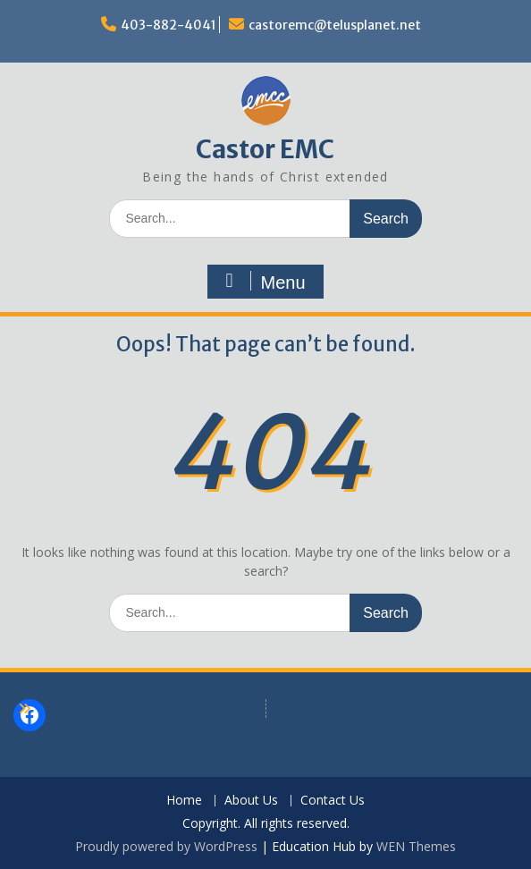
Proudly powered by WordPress (166, 846)
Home (184, 800)
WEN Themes (416, 846)
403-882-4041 (168, 25)
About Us (251, 800)
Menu (263, 281)
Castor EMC (265, 149)
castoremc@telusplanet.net (335, 25)
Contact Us (332, 800)
